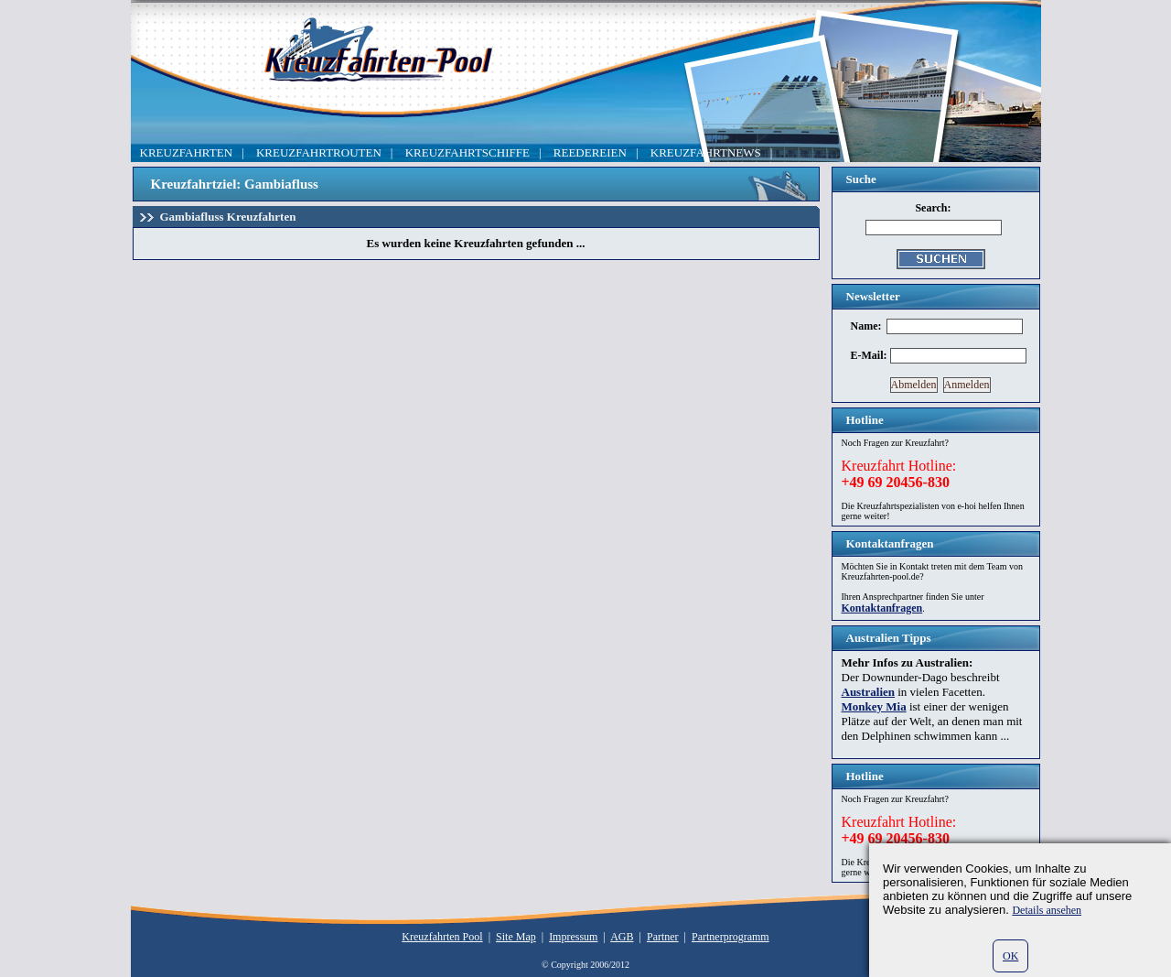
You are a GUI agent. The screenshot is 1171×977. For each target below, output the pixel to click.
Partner (663, 936)
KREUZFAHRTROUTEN (318, 152)
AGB (621, 936)
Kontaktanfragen (882, 608)
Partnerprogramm (730, 936)
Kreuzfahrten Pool (442, 936)
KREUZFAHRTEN (186, 152)
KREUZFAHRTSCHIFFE (467, 152)
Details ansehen (1046, 910)
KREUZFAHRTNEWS (705, 152)
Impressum (573, 936)
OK (1010, 956)
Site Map (516, 936)
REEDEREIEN (590, 152)
